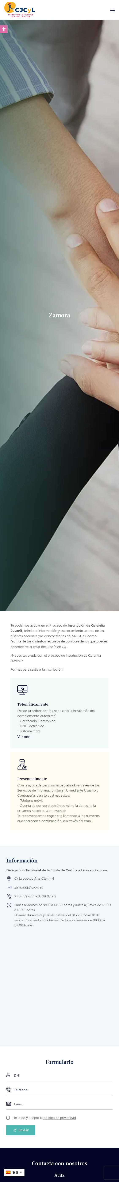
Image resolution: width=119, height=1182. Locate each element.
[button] (4, 29)
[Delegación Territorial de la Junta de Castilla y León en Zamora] (59, 986)
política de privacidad (59, 1118)
